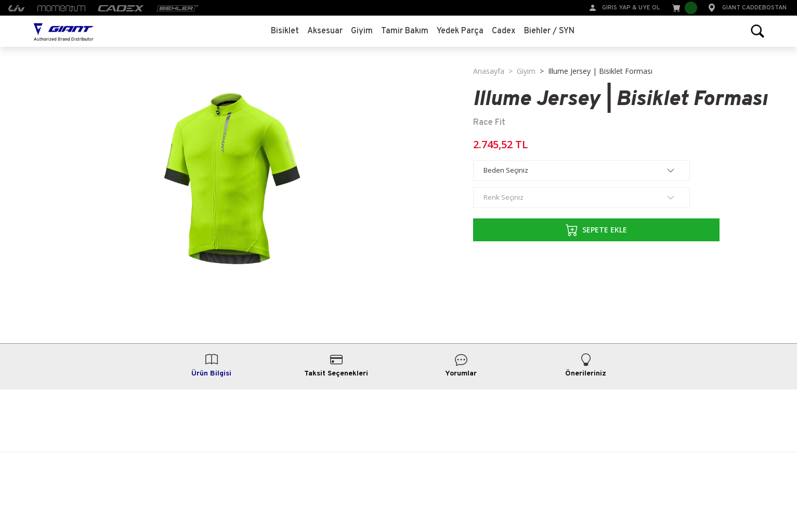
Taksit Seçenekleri (336, 365)
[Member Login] (592, 7)
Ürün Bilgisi (211, 365)
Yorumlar (461, 365)
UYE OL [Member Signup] (649, 8)
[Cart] (683, 8)
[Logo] (63, 31)
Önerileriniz (585, 365)
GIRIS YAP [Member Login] (616, 8)
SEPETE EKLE (548, 230)
